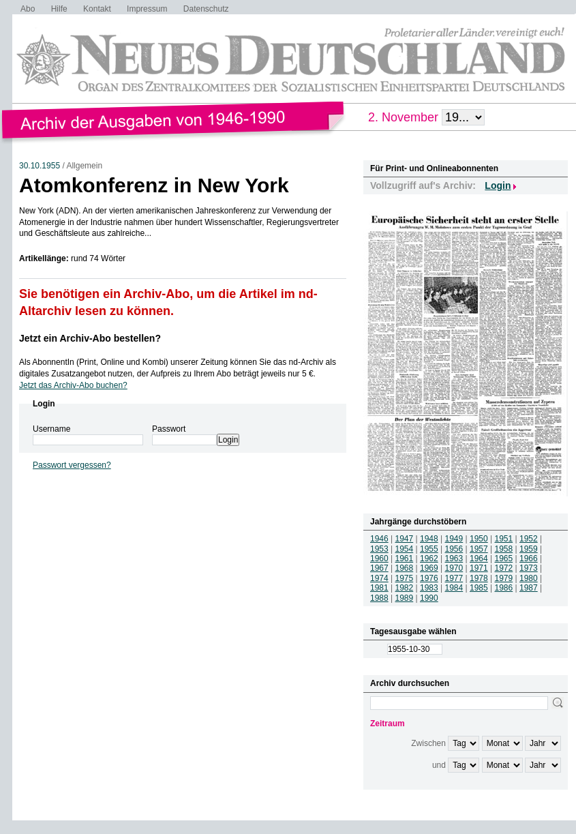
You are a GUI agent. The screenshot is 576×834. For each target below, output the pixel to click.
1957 (479, 549)
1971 (479, 568)
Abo (27, 9)
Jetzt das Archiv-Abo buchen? (73, 385)
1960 (379, 558)
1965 (504, 558)
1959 (528, 549)
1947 (404, 538)
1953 (379, 549)
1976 (429, 578)
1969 (429, 568)
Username (51, 429)
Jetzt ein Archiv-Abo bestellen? (90, 338)
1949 (454, 538)
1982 (404, 588)
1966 (528, 558)
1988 (379, 598)
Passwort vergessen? (72, 465)
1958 (504, 549)
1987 (528, 588)
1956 (454, 549)
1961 (404, 558)
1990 (429, 598)
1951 (504, 538)
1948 (429, 538)
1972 (504, 568)
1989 (404, 598)
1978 (479, 578)
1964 (479, 558)
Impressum (147, 9)
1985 (479, 588)
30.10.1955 (39, 165)
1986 (504, 588)
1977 (454, 578)
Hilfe (59, 9)
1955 (429, 549)
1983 (429, 588)
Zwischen (428, 743)
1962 (429, 558)
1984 (454, 588)
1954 (404, 549)
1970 (454, 568)
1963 (454, 558)
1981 (379, 588)
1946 (379, 538)
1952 (528, 538)
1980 (528, 578)
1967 (379, 568)
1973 (528, 568)
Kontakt (97, 9)
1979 (504, 578)
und (439, 765)
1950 (479, 538)
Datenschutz (206, 9)
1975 (404, 578)
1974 (379, 578)
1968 (404, 568)
